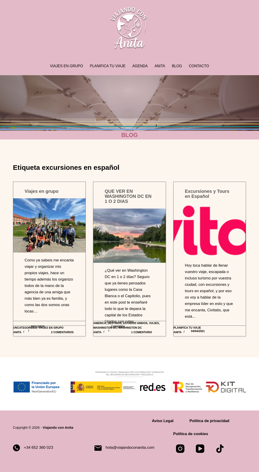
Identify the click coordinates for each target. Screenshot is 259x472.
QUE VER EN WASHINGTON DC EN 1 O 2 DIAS (128, 196)
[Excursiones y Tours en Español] (210, 230)
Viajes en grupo (66, 66)
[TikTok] (220, 448)
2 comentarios (62, 332)
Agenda (140, 66)
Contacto (199, 66)
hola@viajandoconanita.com (130, 447)
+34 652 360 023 (38, 447)
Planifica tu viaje (107, 66)
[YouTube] (200, 448)
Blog (177, 66)
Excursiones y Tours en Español (207, 194)
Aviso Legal (163, 421)
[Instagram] (180, 448)
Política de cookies (190, 434)
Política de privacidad (209, 421)
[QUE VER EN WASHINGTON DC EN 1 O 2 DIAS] (129, 236)
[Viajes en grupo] (49, 225)
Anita (160, 66)
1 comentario (141, 332)
